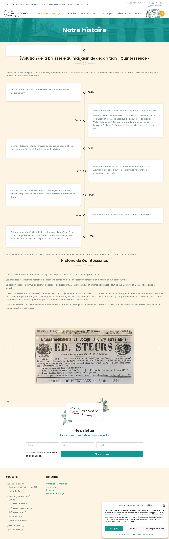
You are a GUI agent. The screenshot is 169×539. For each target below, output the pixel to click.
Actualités (72, 13)
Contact (138, 13)
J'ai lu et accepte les (41, 437)
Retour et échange (55, 476)
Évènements (123, 13)
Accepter (114, 528)
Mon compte (155, 5)
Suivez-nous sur (135, 3)
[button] (164, 505)
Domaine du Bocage (49, 13)
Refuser (133, 528)
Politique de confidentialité (143, 534)
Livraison (50, 473)
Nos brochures (89, 13)
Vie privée (51, 470)
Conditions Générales (56, 467)
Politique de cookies (123, 534)
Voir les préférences (154, 528)
